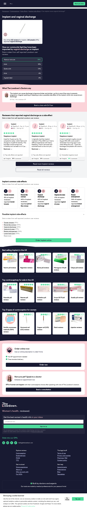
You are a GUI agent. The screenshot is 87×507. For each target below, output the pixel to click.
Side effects (23, 11)
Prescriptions (61, 472)
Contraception (21, 455)
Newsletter (61, 476)
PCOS (18, 460)
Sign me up (43, 428)
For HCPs (19, 476)
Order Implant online (43, 241)
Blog (58, 474)
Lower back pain (9, 235)
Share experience (22, 469)
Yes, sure (76, 499)
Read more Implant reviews (43, 164)
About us (19, 472)
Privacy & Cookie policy (37, 433)
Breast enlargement (10, 232)
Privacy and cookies (64, 458)
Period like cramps (10, 226)
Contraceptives (14, 11)
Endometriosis (20, 458)
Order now (43, 366)
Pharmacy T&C (62, 460)
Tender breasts (9, 224)
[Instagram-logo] (7, 444)
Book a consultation (43, 391)
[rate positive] (4, 159)
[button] (43, 215)
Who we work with (22, 474)
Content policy (62, 462)
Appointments (62, 469)
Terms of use (61, 455)
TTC (17, 462)
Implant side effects (35, 11)
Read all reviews (43, 171)
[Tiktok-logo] (15, 444)
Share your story (79, 3)
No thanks (67, 498)
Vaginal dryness (9, 230)
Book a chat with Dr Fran (43, 105)
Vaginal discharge (10, 228)
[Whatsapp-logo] (3, 444)
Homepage (5, 11)
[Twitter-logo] (11, 444)
